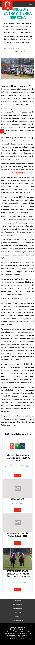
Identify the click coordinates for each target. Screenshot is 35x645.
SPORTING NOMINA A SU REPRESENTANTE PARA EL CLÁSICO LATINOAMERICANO (17, 574)
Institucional (17, 604)
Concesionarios (17, 620)
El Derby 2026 (17, 499)
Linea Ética (17, 612)
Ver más (17, 475)
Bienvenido (17, 600)
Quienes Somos (17, 608)
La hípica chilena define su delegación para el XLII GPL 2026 (17, 458)
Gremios (17, 616)
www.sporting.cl (18, 173)
